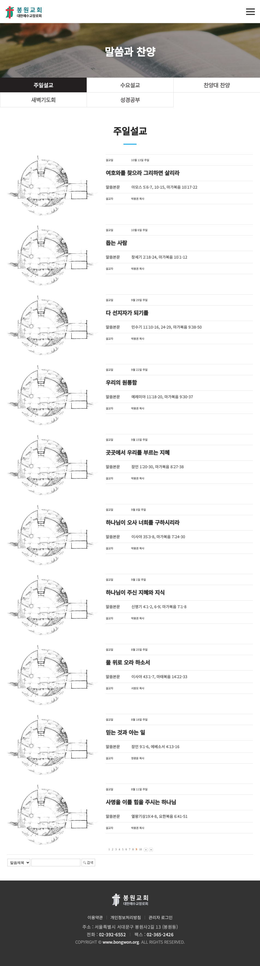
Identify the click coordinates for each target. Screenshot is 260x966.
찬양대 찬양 (217, 85)
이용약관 (95, 917)
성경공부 (130, 100)
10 (140, 849)
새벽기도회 (43, 100)
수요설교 (130, 85)
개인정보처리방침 (125, 917)
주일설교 (43, 85)
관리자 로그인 (161, 917)
